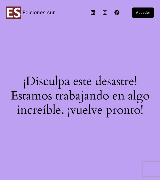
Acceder (143, 12)
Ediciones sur (39, 13)
